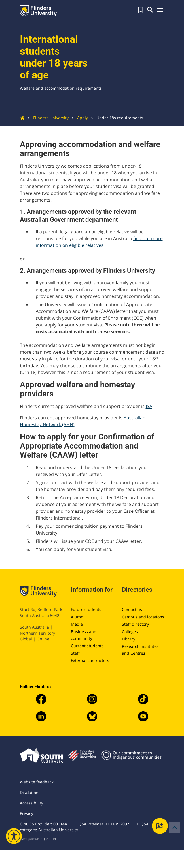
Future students (86, 609)
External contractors (90, 660)
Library (128, 639)
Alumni (77, 617)
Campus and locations (143, 617)
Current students (87, 645)
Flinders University (47, 117)
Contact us (132, 609)
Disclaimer (30, 792)
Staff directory (135, 624)
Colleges (130, 631)
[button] (141, 10)
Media (77, 624)
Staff (75, 653)
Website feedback (37, 782)
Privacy (26, 813)
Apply (78, 117)
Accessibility (31, 803)
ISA (149, 406)
